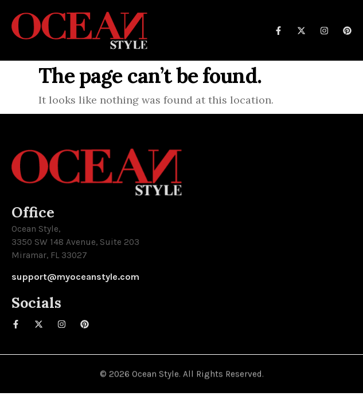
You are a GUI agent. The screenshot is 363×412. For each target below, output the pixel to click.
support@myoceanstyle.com (75, 276)
